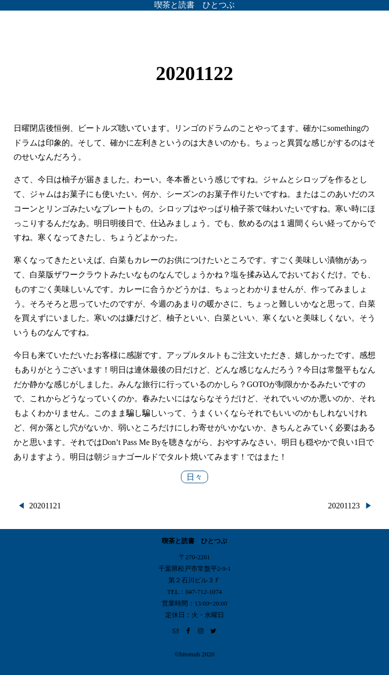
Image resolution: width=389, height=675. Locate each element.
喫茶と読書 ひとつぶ (194, 5)
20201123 (344, 505)
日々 (194, 477)
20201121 (45, 505)
